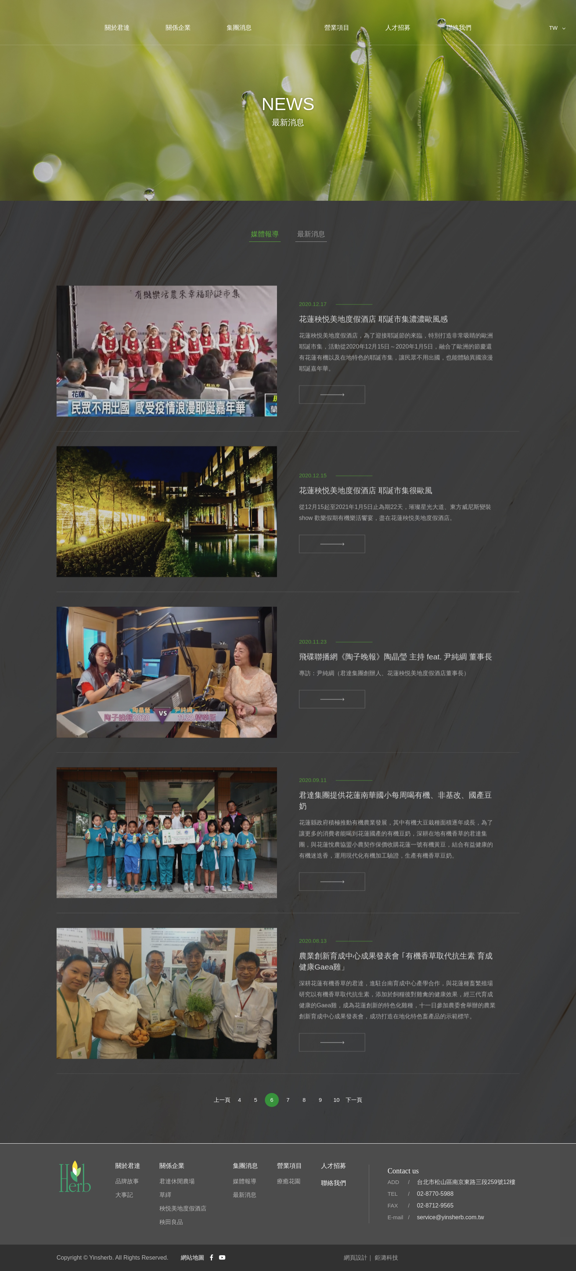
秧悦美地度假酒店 (182, 1208)
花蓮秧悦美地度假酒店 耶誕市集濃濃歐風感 (373, 348)
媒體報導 (265, 234)
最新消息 (311, 234)
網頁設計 (355, 1257)
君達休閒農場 (177, 1181)
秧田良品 (171, 1222)
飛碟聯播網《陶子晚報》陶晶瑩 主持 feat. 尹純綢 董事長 (395, 685)
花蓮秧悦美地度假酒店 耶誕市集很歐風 (365, 519)
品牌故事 (127, 1181)
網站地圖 (192, 1257)
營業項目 (336, 27)
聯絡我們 (458, 27)
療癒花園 (288, 1181)
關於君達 (117, 27)
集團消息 (239, 27)
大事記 (124, 1195)
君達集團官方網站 (288, 24)
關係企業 (178, 27)
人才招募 (397, 27)
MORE (332, 423)
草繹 (165, 1195)
